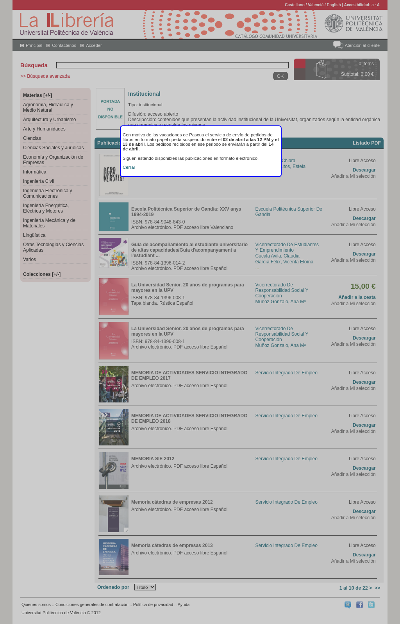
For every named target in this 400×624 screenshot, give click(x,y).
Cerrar (129, 167)
